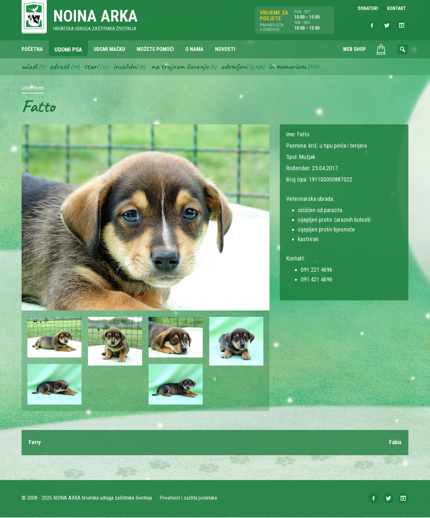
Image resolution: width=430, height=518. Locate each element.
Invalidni (126, 67)
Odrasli (60, 67)
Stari (91, 67)
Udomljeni (236, 67)
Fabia (394, 443)
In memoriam (290, 67)
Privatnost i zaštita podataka (188, 498)
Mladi (30, 67)
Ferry (35, 443)
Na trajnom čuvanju (181, 67)
